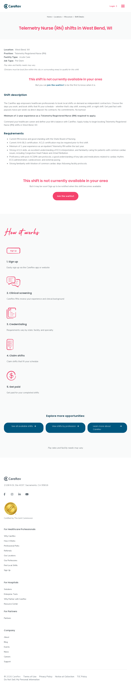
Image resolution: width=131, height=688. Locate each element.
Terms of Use (29, 676)
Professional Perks (11, 546)
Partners (7, 618)
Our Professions (10, 560)
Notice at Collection (64, 676)
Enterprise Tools (11, 594)
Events (7, 647)
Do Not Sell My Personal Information (22, 679)
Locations (58, 17)
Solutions (8, 589)
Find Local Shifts (11, 565)
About (6, 637)
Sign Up (7, 570)
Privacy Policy (45, 676)
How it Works (9, 541)
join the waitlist (55, 85)
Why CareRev (9, 536)
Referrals (8, 550)
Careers (7, 656)
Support (7, 661)
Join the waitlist (65, 196)
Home (49, 17)
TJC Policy (82, 676)
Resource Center (11, 604)
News (6, 652)
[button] (123, 6)
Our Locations (9, 555)
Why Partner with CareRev (15, 599)
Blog (6, 642)
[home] (12, 6)
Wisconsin (68, 17)
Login (113, 6)
